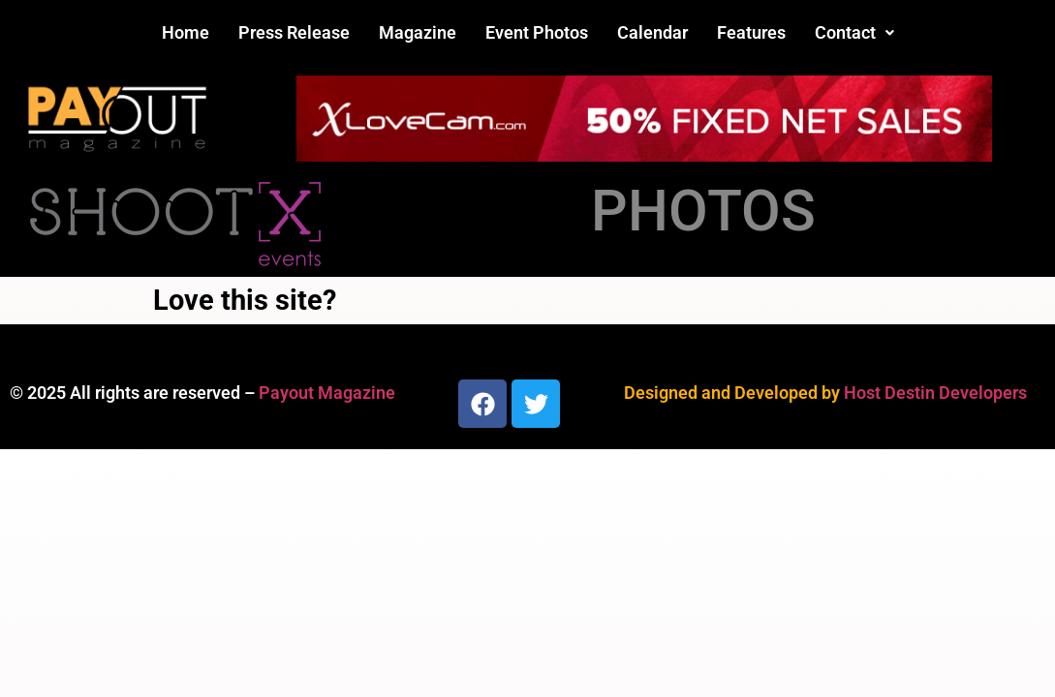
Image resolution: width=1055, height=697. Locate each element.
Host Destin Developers (935, 392)
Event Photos (536, 32)
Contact (854, 32)
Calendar (652, 32)
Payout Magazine (327, 392)
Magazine (417, 32)
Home (185, 32)
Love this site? (244, 300)
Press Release (294, 32)
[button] (854, 33)
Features (751, 32)
